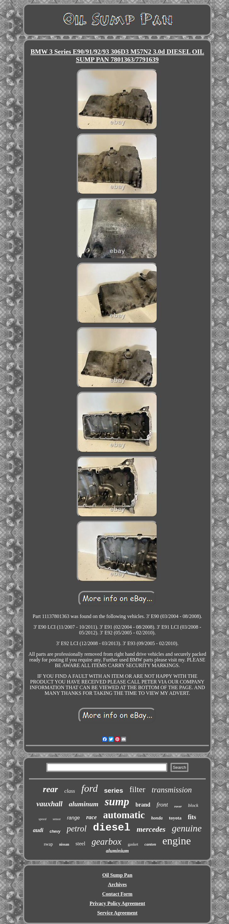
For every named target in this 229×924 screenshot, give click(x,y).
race (91, 817)
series (113, 790)
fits (192, 816)
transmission (172, 789)
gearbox (106, 841)
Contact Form (117, 894)
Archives (117, 884)
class (69, 791)
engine (176, 841)
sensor (57, 819)
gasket (133, 844)
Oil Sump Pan (117, 875)
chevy (55, 831)
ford (89, 788)
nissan (64, 844)
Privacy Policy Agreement (117, 903)
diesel (111, 828)
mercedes (151, 829)
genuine (187, 828)
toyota (175, 817)
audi (38, 830)
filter (137, 789)
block (193, 805)
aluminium (117, 850)
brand (143, 805)
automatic (124, 814)
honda (157, 818)
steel (80, 844)
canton (150, 844)
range (73, 817)
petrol (77, 828)
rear (50, 789)
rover (178, 806)
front (162, 804)
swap (48, 844)
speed (42, 819)
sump (117, 802)
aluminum (83, 804)
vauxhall (49, 804)
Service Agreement (117, 912)
